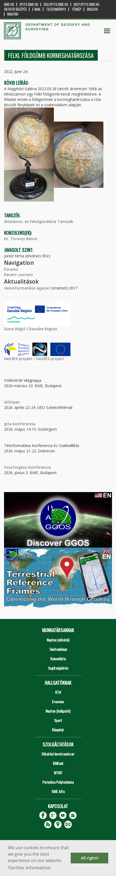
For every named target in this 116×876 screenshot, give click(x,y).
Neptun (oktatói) (58, 640)
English (92, 9)
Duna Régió (14, 328)
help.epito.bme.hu (86, 4)
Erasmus (58, 701)
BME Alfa (58, 791)
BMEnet (58, 763)
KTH (58, 692)
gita (8, 423)
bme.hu (9, 4)
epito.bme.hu (29, 4)
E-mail (36, 9)
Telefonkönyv (56, 9)
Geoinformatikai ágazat (27, 288)
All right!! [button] (89, 857)
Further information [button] (30, 868)
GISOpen (12, 402)
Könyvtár (58, 729)
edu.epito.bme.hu (56, 4)
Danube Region (43, 328)
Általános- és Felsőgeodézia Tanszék (38, 221)
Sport (58, 720)
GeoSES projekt (18, 358)
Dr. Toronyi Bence (20, 238)
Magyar (12, 14)
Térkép (76, 9)
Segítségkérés (58, 668)
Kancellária (58, 658)
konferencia (23, 423)
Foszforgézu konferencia (27, 467)
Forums (11, 269)
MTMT (58, 772)
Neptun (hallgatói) (58, 711)
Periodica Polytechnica (58, 782)
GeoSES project (50, 358)
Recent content (18, 274)
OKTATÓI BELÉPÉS (15, 9)
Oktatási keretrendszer (58, 754)
